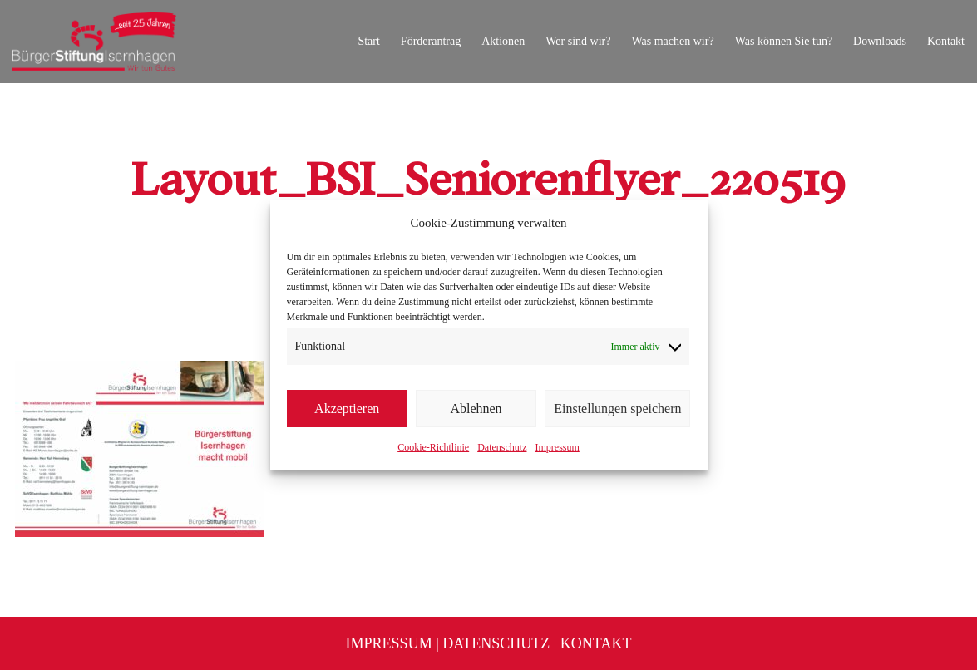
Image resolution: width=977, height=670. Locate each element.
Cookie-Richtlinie (433, 447)
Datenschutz (501, 447)
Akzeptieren (346, 409)
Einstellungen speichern (617, 409)
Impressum (557, 447)
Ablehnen (475, 409)
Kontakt (596, 643)
